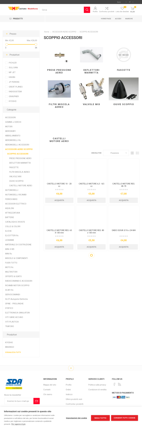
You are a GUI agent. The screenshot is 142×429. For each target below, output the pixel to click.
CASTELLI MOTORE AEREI (59, 139)
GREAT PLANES (16, 87)
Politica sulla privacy (97, 385)
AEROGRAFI (10, 131)
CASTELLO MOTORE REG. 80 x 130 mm (91, 231)
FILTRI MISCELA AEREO (59, 105)
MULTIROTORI (11, 272)
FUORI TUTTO (11, 263)
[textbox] (61, 10)
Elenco (137, 153)
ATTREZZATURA (12, 213)
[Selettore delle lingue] (131, 2)
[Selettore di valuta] (121, 2)
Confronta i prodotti (106, 12)
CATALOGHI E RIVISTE (15, 222)
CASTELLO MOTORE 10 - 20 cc (59, 185)
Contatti (46, 389)
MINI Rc (8, 253)
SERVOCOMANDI (12, 294)
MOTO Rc (9, 267)
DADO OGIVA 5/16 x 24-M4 (123, 230)
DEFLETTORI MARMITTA (91, 71)
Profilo (95, 12)
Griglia (132, 153)
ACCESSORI (10, 117)
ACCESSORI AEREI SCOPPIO (19, 149)
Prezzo (12, 33)
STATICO (9, 308)
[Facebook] (114, 384)
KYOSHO (12, 101)
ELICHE (8, 231)
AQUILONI (9, 208)
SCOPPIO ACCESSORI (17, 154)
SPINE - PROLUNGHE (14, 303)
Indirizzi (69, 394)
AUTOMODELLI (11, 190)
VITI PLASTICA (12, 322)
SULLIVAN (13, 67)
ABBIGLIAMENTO (12, 135)
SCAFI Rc (9, 290)
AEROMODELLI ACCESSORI (17, 145)
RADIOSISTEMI (15, 91)
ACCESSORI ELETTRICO (15, 204)
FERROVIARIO (11, 199)
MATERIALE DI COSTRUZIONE (18, 244)
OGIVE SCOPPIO (123, 104)
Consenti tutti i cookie (124, 418)
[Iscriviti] (19, 401)
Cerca (87, 10)
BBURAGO (9, 347)
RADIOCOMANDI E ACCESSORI (18, 281)
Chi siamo (47, 394)
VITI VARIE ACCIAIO (14, 317)
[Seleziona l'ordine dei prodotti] (116, 153)
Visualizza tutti (13, 352)
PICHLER (13, 63)
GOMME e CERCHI (13, 122)
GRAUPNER (14, 96)
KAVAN (12, 77)
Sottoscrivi (36, 401)
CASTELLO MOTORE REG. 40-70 (123, 185)
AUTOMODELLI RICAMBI (15, 194)
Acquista (59, 200)
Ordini (68, 389)
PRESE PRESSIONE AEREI (59, 71)
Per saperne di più (18, 424)
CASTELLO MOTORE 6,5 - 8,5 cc (91, 185)
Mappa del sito (49, 385)
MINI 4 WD (9, 249)
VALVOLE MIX (91, 104)
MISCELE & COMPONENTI (16, 258)
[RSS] (119, 384)
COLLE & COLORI (12, 226)
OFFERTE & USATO (13, 276)
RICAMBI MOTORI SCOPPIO (17, 285)
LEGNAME (9, 240)
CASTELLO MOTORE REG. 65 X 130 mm (59, 231)
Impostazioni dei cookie (76, 418)
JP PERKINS (14, 82)
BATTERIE (9, 217)
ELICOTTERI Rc (12, 235)
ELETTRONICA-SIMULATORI (17, 313)
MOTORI (8, 126)
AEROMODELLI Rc (13, 140)
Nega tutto (100, 418)
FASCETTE (123, 70)
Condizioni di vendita (97, 389)
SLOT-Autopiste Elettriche (16, 299)
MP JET (12, 72)
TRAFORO (9, 326)
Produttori (14, 54)
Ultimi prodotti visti (74, 399)
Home (46, 32)
